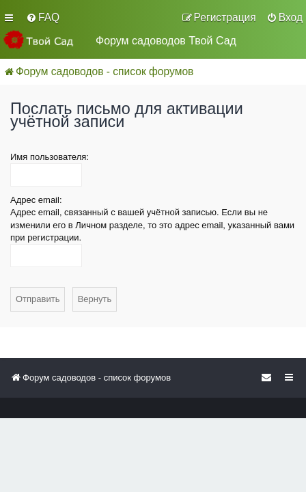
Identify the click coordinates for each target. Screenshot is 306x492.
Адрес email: (36, 200)
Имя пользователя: (49, 157)
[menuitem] (42, 17)
